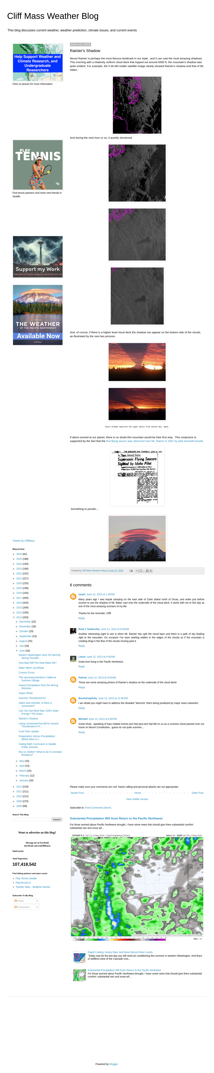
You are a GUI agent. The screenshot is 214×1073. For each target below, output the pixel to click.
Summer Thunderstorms (32, 698)
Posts (19, 900)
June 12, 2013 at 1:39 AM (100, 594)
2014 (19, 612)
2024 (19, 563)
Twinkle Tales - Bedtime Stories (33, 887)
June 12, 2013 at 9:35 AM (101, 656)
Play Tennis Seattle (26, 878)
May (22, 761)
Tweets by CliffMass (23, 540)
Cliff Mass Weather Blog (53, 16)
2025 (19, 558)
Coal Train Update (29, 731)
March (23, 770)
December (25, 621)
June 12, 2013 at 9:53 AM (102, 677)
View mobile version (137, 799)
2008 (19, 806)
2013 (19, 617)
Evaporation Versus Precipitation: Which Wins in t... (37, 738)
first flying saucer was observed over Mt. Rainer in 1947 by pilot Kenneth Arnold (154, 440)
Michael (83, 718)
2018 (19, 592)
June (22, 650)
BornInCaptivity (87, 698)
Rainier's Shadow (28, 718)
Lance (82, 656)
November (25, 626)
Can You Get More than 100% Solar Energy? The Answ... (38, 712)
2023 (19, 568)
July (21, 645)
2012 (19, 786)
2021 (19, 578)
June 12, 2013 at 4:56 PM (103, 718)
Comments (22, 907)
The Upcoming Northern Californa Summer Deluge (37, 679)
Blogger (113, 1064)
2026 (19, 554)
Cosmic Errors (27, 672)
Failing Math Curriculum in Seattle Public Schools (37, 745)
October (24, 631)
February (24, 775)
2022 (19, 573)
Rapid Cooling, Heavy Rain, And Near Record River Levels (120, 952)
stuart (81, 594)
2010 (19, 796)
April (22, 765)
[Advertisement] (34, 112)
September (25, 636)
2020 (19, 583)
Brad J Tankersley (89, 629)
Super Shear (26, 693)
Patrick (82, 677)
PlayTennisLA (23, 882)
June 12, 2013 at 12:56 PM (113, 698)
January (24, 780)
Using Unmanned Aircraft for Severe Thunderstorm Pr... (39, 725)
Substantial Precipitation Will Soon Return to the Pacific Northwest (116, 818)
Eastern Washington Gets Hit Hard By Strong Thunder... (39, 656)
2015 (19, 607)
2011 (19, 791)
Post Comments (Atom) (98, 807)
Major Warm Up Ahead (31, 667)
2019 (19, 588)
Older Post (197, 792)
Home (137, 792)
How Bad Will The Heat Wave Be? (38, 662)
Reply (81, 618)
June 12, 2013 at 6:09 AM (115, 629)
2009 (19, 801)
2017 (19, 597)
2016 (19, 602)
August (23, 641)
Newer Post (77, 792)
